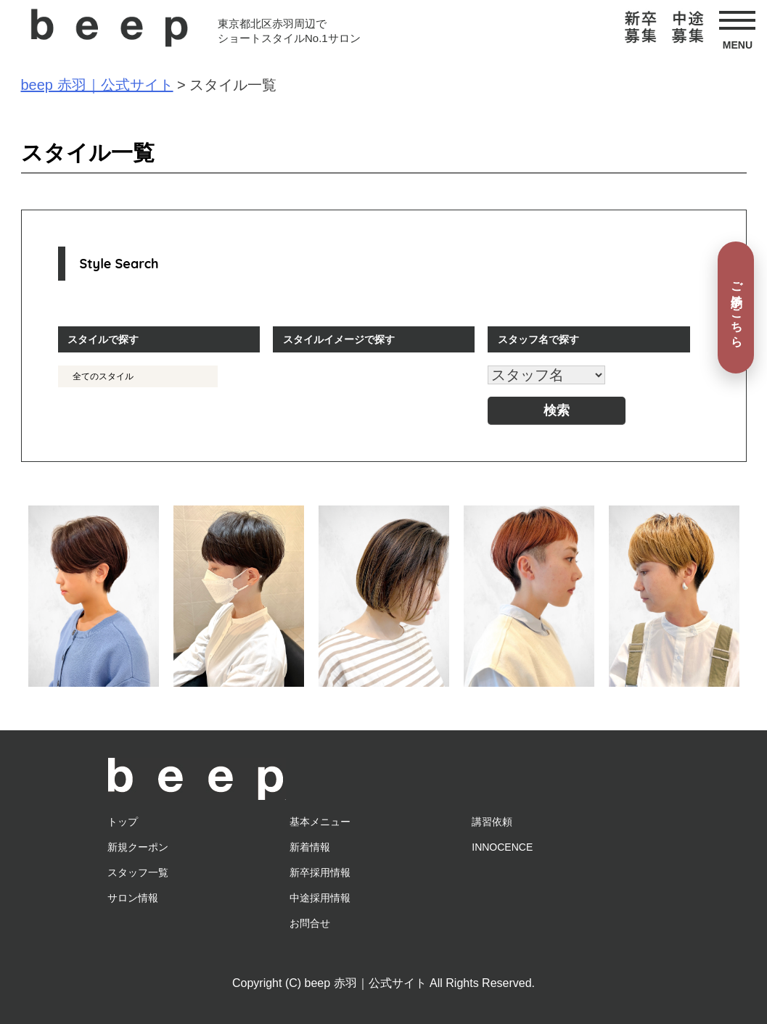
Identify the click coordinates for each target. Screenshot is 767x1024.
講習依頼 (492, 821)
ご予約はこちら (737, 306)
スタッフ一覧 (137, 872)
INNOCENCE (502, 847)
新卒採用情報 (320, 872)
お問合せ (310, 923)
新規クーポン (137, 847)
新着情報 (310, 847)
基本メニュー (320, 821)
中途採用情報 (320, 898)
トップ (122, 821)
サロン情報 (132, 898)
